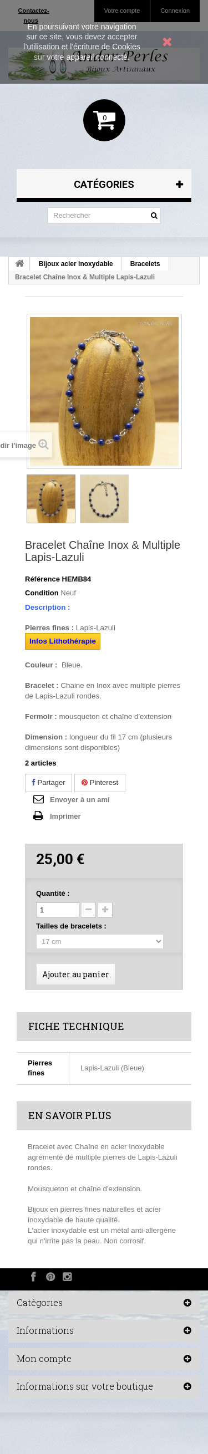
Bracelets (145, 264)
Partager (48, 782)
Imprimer (65, 816)
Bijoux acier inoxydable (76, 264)
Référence (42, 579)
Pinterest (100, 782)
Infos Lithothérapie (62, 641)
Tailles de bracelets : (72, 926)
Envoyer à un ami (80, 799)
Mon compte (44, 1358)
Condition (42, 593)
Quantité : (53, 893)
